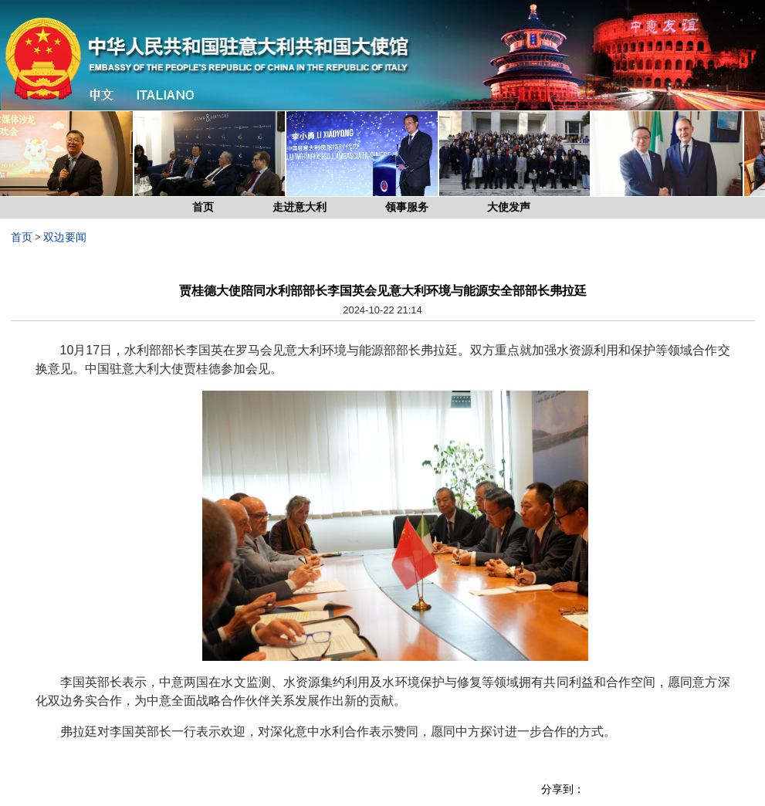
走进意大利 (299, 207)
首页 (203, 207)
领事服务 (406, 207)
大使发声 (508, 207)
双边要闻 (64, 237)
